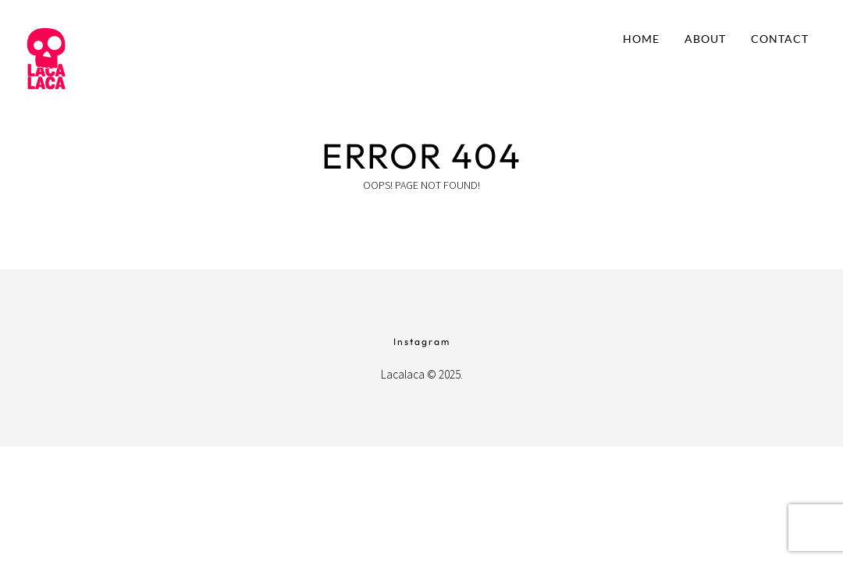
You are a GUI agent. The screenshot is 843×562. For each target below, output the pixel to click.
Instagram (421, 341)
